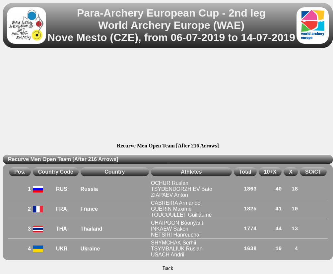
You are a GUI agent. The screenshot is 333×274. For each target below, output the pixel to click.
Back (168, 268)
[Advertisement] (168, 96)
